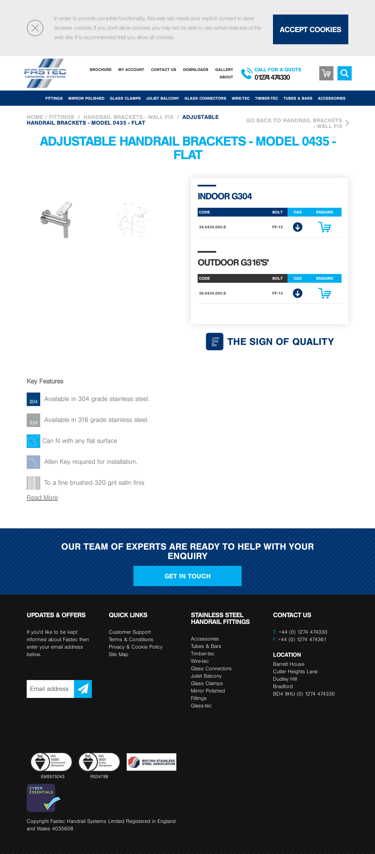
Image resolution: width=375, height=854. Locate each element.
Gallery (224, 69)
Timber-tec (266, 98)
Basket (326, 68)
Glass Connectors (205, 98)
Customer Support (130, 632)
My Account (131, 69)
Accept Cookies (310, 29)
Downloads (195, 69)
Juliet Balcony (162, 98)
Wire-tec (241, 98)
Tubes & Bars (297, 98)
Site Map (118, 654)
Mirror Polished (86, 98)
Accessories (332, 98)
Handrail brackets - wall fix (128, 117)
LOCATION (287, 654)
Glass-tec (201, 705)
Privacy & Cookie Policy (135, 647)
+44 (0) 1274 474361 (300, 639)
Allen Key (57, 461)
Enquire (324, 228)
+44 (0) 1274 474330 (303, 632)
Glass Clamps (125, 98)
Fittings (54, 98)
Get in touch (188, 576)
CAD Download (297, 227)
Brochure (100, 69)
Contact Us (163, 69)
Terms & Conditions (131, 639)
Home (35, 117)
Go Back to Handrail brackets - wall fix (294, 123)
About (226, 77)
